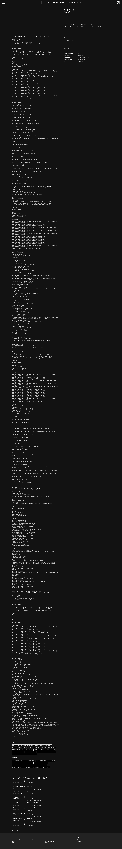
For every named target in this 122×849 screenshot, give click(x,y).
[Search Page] (61, 3)
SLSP (46, 843)
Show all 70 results (17, 831)
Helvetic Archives (50, 840)
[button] (3, 3)
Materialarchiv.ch (49, 841)
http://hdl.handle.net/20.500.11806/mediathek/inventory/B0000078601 (83, 26)
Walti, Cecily (69, 12)
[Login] (118, 4)
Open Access (81, 841)
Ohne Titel (70, 40)
